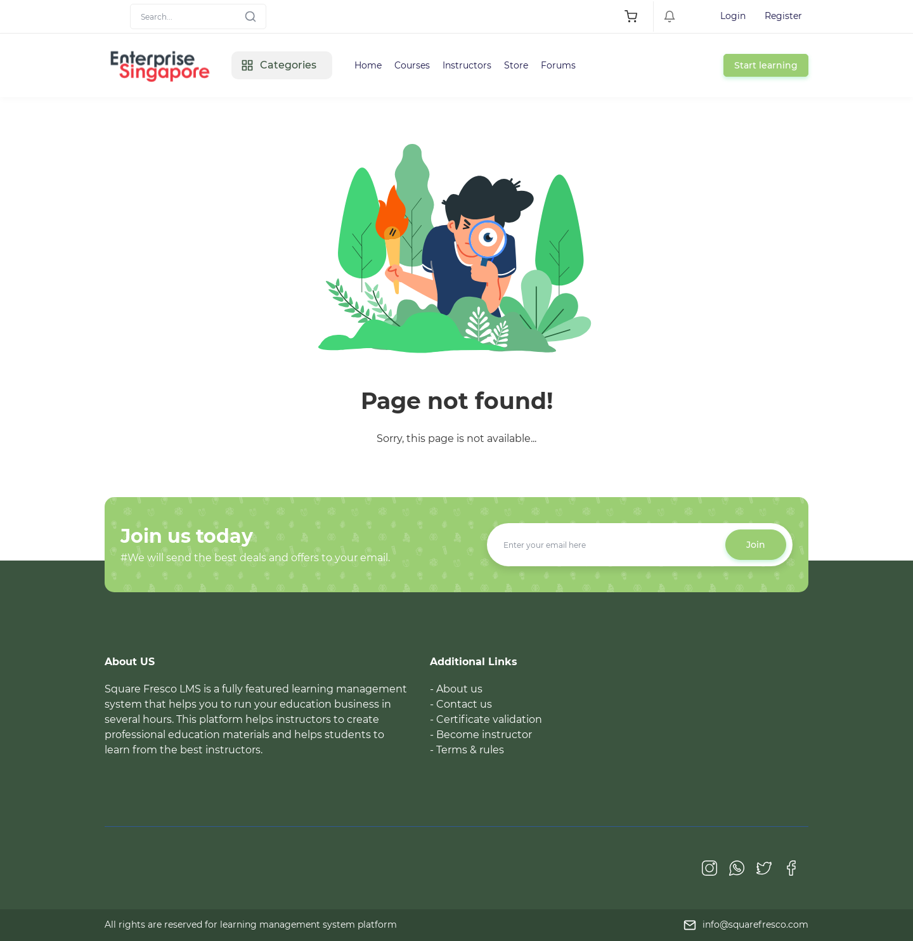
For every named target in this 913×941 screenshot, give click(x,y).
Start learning (766, 65)
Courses (412, 65)
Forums (558, 65)
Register (783, 16)
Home (368, 65)
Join (755, 544)
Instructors (467, 65)
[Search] (198, 16)
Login (733, 16)
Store (516, 65)
